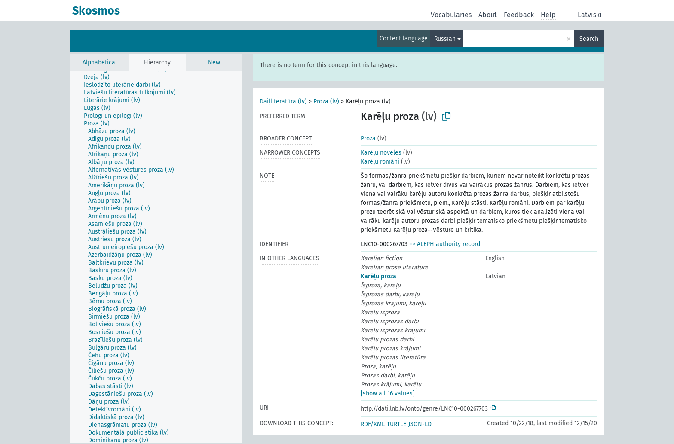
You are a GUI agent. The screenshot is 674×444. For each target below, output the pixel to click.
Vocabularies (451, 15)
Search (588, 39)
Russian (445, 39)
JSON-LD (420, 424)
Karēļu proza (378, 276)
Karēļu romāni (380, 161)
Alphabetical (100, 62)
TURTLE (396, 424)
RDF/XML (373, 424)
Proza (368, 138)
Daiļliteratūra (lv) (283, 101)
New (214, 62)
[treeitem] (100, 77)
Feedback (519, 15)
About (487, 15)
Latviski (590, 15)
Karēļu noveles (381, 152)
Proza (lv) (326, 101)
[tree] (156, 257)
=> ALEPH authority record (444, 244)
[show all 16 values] (388, 393)
